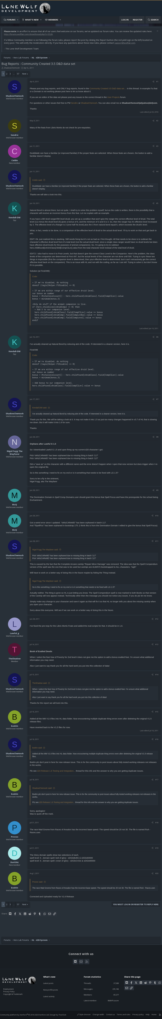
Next (25, 75)
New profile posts (53, 985)
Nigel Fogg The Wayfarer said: (47, 557)
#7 (156, 406)
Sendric (75, 104)
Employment (12, 987)
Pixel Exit (65, 1015)
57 (19, 75)
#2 (156, 125)
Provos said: (39, 892)
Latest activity (51, 991)
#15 (155, 722)
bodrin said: (39, 758)
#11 (155, 548)
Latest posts (51, 980)
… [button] (15, 75)
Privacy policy (135, 1014)
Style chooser (81, 1014)
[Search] (153, 19)
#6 (156, 344)
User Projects (115, 98)
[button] (18, 19)
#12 (155, 629)
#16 (155, 749)
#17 (155, 789)
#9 (156, 497)
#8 (156, 444)
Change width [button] (95, 1014)
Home (151, 1014)
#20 (155, 883)
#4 (156, 175)
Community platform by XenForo (27, 1015)
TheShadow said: (41, 693)
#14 (155, 684)
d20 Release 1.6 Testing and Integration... (57, 781)
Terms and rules (121, 1014)
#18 (155, 832)
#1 (156, 83)
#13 (155, 654)
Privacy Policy (12, 990)
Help (145, 1014)
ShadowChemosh (13, 69)
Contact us (107, 1014)
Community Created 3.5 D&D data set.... (109, 90)
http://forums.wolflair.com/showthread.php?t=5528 (29, 35)
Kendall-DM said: (41, 415)
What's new (32, 19)
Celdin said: (39, 184)
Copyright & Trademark (17, 993)
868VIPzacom (110, 1000)
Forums (11, 19)
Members (53, 19)
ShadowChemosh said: (43, 798)
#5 (156, 207)
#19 (155, 858)
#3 (156, 150)
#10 (155, 523)
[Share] (152, 83)
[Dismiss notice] (156, 32)
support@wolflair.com (126, 44)
